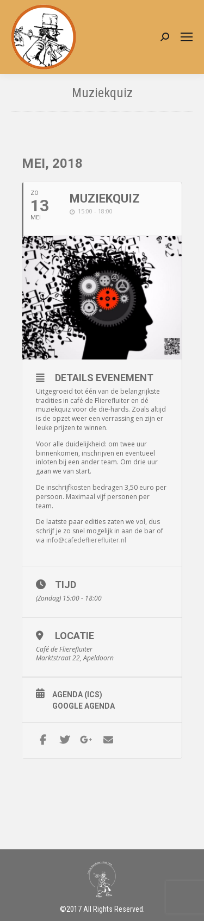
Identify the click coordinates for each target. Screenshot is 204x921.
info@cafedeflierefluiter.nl (86, 540)
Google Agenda (83, 706)
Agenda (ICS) (77, 694)
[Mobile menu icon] (186, 36)
